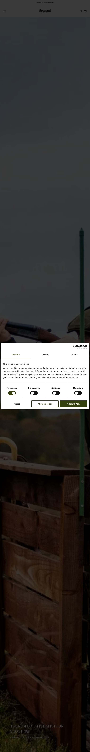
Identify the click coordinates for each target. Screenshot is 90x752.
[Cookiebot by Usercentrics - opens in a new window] (75, 347)
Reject (17, 404)
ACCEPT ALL (73, 404)
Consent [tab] (16, 354)
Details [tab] (45, 354)
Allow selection (45, 404)
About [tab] (74, 354)
